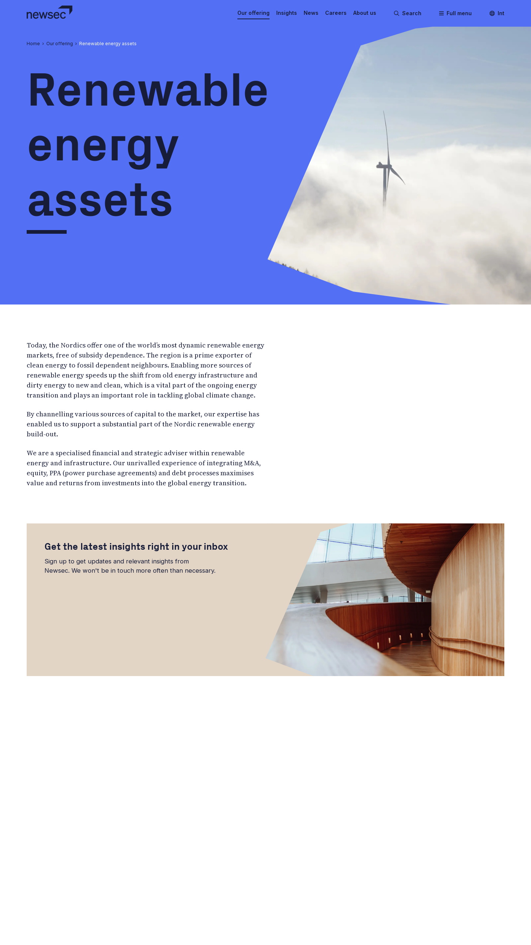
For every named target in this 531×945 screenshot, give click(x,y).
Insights (286, 13)
